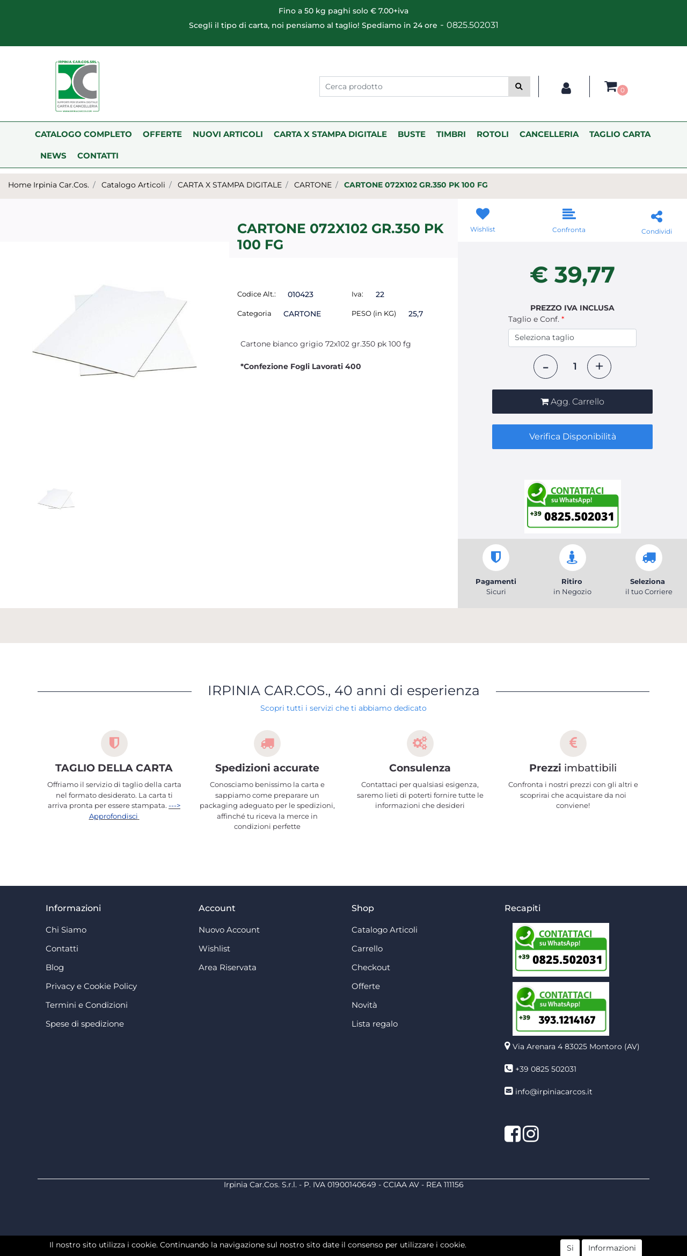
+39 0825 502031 (545, 1069)
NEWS (53, 155)
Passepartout (367, 1239)
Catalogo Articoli (133, 185)
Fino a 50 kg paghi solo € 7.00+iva (343, 11)
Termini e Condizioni (87, 1005)
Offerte (366, 986)
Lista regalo (375, 1024)
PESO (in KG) (374, 313)
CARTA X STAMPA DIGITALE (330, 134)
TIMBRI (451, 134)
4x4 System (303, 1250)
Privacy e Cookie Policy (91, 986)
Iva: (357, 294)
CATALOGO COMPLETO (83, 134)
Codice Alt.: (256, 294)
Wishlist (214, 948)
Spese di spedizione (85, 1024)
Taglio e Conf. (536, 319)
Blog (55, 967)
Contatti (62, 948)
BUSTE (412, 134)
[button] (519, 86)
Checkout (371, 967)
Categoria (254, 313)
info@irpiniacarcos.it (554, 1091)
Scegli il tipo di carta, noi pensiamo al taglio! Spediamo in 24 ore (313, 25)
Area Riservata (228, 967)
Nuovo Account (229, 930)
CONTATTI (98, 155)
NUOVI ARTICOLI (228, 134)
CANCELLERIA (549, 134)
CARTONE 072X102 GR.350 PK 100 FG (416, 185)
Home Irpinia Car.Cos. (48, 185)
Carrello (367, 948)
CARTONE (313, 185)
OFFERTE (162, 134)
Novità (364, 1005)
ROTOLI (493, 134)
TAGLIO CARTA (620, 134)
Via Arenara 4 (576, 1046)
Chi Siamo (66, 930)
